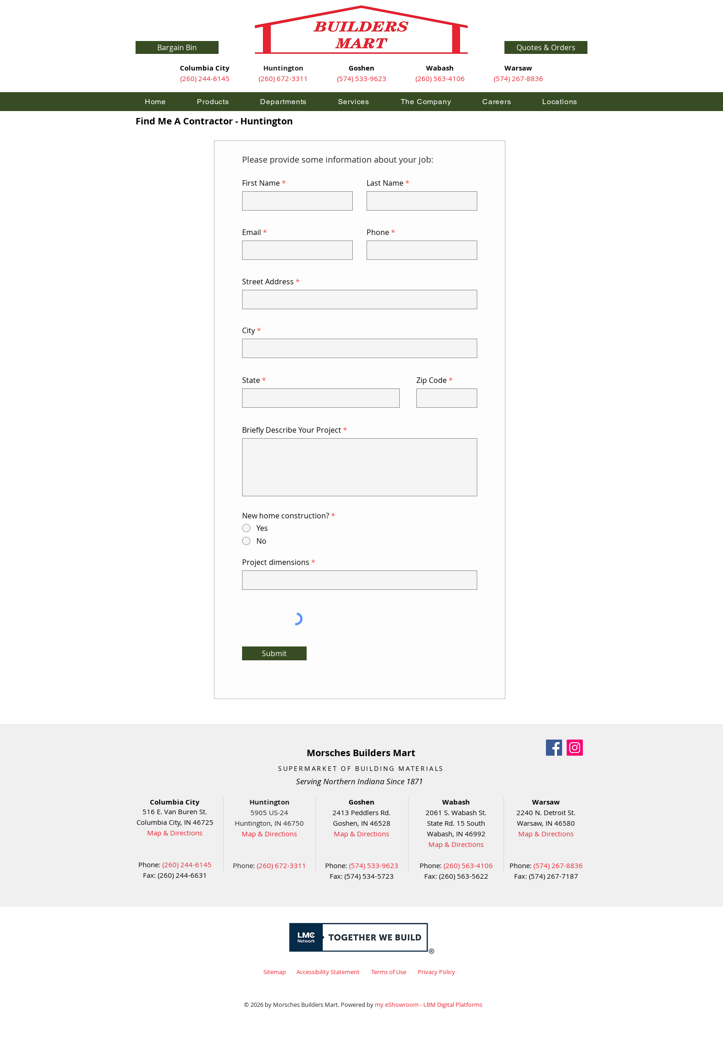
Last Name (385, 183)
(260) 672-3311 (283, 78)
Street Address (268, 281)
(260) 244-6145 (205, 78)
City (248, 330)
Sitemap (274, 972)
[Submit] (274, 653)
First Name (261, 183)
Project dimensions (275, 562)
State (251, 380)
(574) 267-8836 (518, 78)
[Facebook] (554, 748)
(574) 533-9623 (361, 78)
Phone (378, 232)
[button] (545, 47)
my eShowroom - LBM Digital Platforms (428, 1004)
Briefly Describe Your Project (291, 430)
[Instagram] (575, 748)
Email (251, 232)
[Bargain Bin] (177, 47)
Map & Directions (174, 832)
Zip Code (431, 380)
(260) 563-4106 (440, 78)
